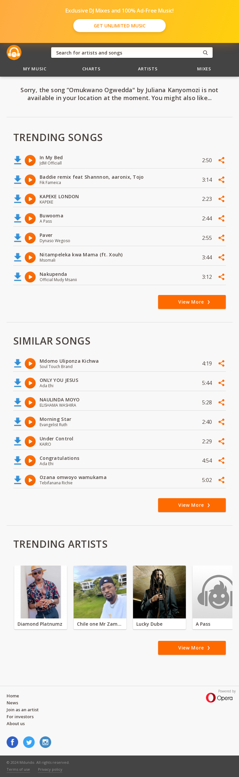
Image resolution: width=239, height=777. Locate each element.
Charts (91, 69)
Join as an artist (23, 710)
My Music (34, 69)
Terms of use (18, 769)
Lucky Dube (149, 624)
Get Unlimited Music (120, 25)
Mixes (204, 69)
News (12, 703)
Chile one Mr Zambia (100, 624)
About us (16, 723)
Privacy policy (50, 769)
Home (13, 696)
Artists (148, 69)
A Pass (203, 624)
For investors (20, 717)
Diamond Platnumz (39, 624)
